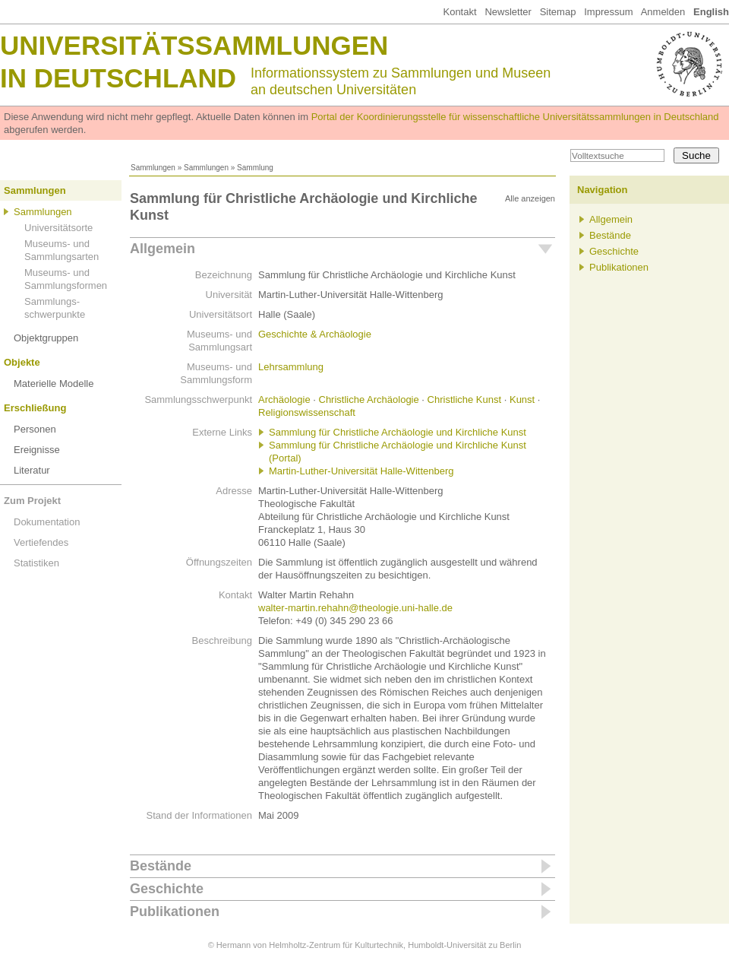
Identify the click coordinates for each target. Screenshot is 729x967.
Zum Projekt (32, 500)
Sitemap (558, 11)
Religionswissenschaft (306, 412)
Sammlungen (153, 167)
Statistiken (36, 563)
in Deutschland (118, 78)
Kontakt (459, 11)
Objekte (22, 362)
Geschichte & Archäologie (314, 334)
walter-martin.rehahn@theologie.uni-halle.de (355, 607)
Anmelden (663, 11)
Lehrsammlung (290, 367)
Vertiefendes (41, 542)
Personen (35, 429)
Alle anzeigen (530, 198)
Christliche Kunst (465, 399)
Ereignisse (37, 449)
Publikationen (174, 911)
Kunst (522, 399)
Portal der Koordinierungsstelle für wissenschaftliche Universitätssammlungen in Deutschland (515, 116)
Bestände (160, 865)
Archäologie (284, 399)
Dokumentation (47, 522)
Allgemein (162, 248)
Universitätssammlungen (194, 45)
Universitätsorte (58, 227)
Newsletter (507, 11)
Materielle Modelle (54, 383)
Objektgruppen (46, 338)
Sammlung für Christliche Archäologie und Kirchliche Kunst (397, 432)
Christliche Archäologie (369, 399)
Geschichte (167, 888)
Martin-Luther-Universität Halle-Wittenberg (361, 471)
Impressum (608, 11)
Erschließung (35, 408)
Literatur (32, 470)
